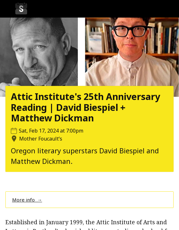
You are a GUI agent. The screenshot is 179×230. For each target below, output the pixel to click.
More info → (27, 199)
